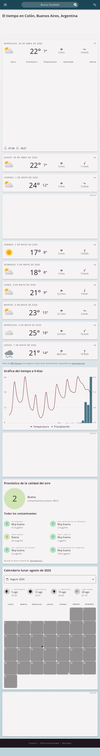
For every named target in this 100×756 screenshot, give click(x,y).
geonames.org (78, 363)
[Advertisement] (50, 29)
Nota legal (66, 743)
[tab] (50, 49)
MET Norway (16, 363)
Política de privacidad (49, 743)
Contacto (33, 743)
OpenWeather (36, 561)
